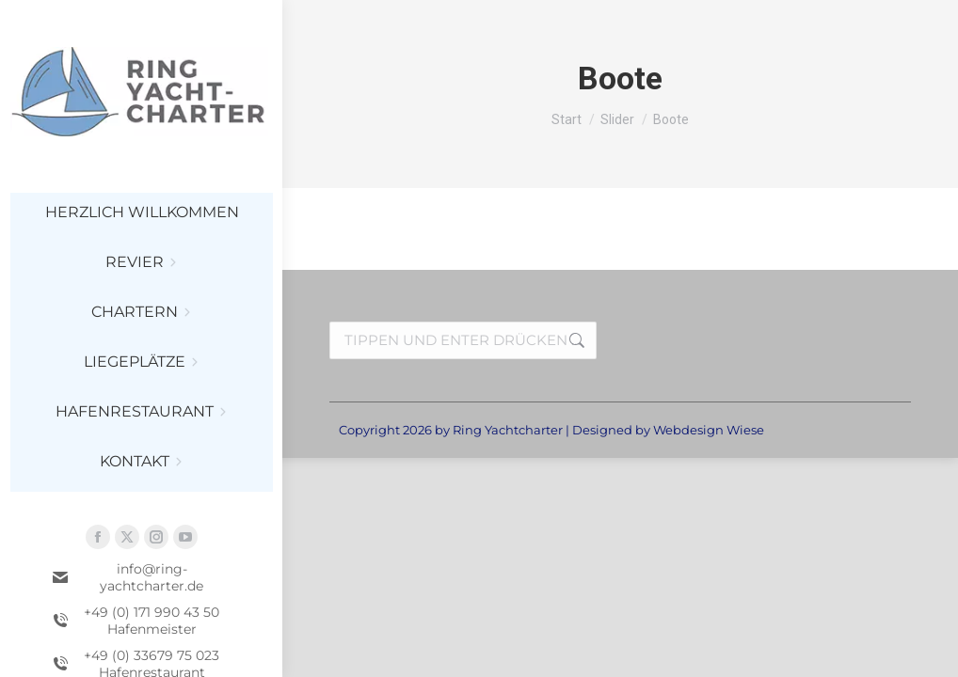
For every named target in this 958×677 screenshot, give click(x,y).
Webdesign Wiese (708, 429)
